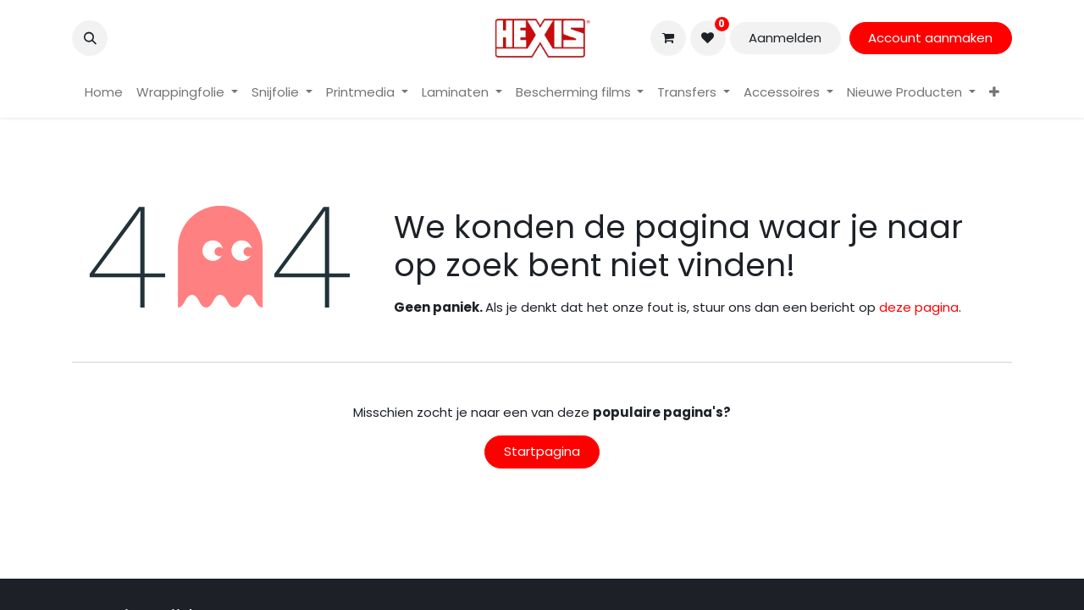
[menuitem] (104, 92)
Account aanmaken (930, 38)
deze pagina (919, 307)
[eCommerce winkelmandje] (668, 38)
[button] (90, 38)
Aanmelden (785, 38)
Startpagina (542, 451)
